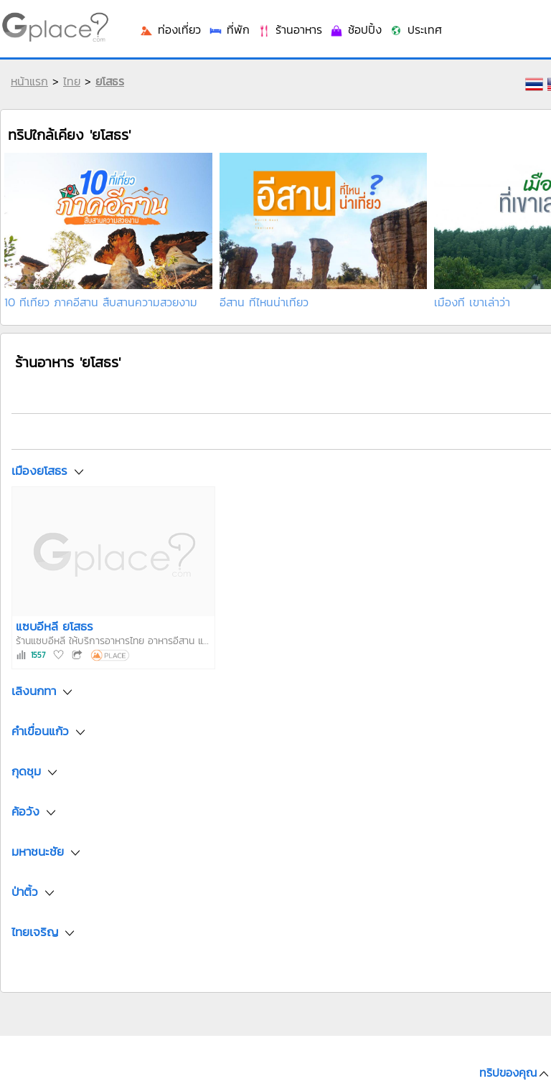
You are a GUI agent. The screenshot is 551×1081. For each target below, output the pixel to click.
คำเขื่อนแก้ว (40, 731)
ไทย (71, 81)
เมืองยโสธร (39, 470)
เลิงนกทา (33, 691)
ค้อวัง (25, 812)
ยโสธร (109, 81)
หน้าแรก (29, 81)
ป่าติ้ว (24, 892)
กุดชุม (26, 772)
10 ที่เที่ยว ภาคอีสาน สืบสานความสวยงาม (100, 302)
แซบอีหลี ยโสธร (54, 626)
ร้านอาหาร (289, 29)
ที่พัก (229, 29)
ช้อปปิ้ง (355, 29)
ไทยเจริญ (34, 932)
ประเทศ (415, 29)
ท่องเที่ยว (170, 29)
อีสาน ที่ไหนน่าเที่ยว (264, 302)
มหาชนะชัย (37, 852)
